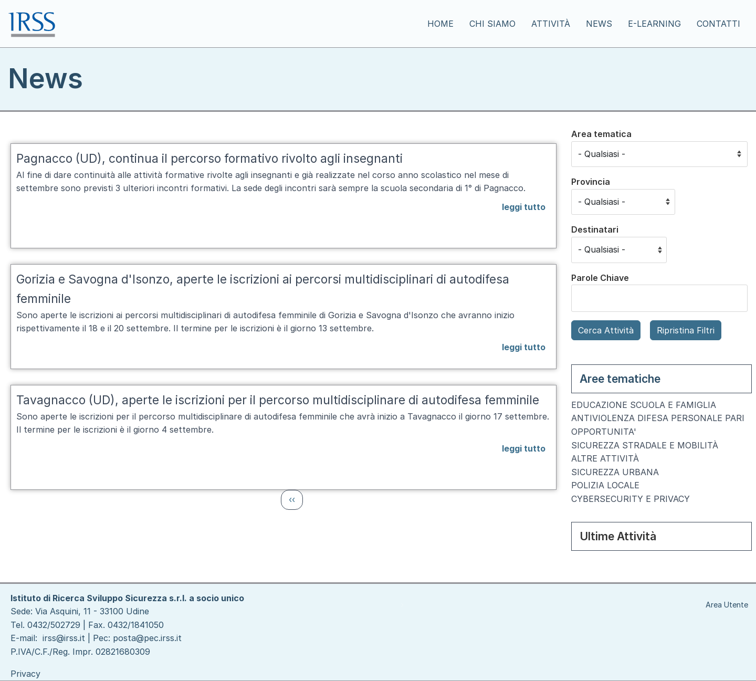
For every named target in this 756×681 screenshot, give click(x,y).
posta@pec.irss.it (147, 638)
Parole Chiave (600, 278)
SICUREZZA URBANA (615, 472)
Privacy (25, 673)
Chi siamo (492, 23)
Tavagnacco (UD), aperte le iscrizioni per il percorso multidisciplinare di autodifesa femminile (277, 400)
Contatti (718, 23)
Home (440, 23)
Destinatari (594, 229)
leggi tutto (523, 207)
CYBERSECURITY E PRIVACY (630, 499)
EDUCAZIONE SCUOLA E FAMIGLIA (643, 405)
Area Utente (727, 604)
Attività (550, 23)
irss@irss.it (64, 638)
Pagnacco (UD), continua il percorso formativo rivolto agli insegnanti (209, 158)
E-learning (654, 23)
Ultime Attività (618, 536)
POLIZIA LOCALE (605, 485)
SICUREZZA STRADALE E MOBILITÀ (644, 445)
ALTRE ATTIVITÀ (605, 458)
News (599, 23)
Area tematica (601, 134)
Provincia (590, 181)
